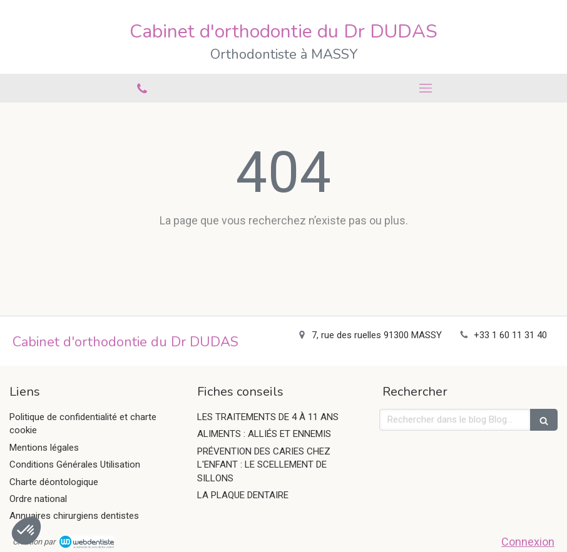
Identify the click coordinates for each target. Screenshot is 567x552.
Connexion (527, 541)
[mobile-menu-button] (425, 88)
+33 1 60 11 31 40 (510, 335)
